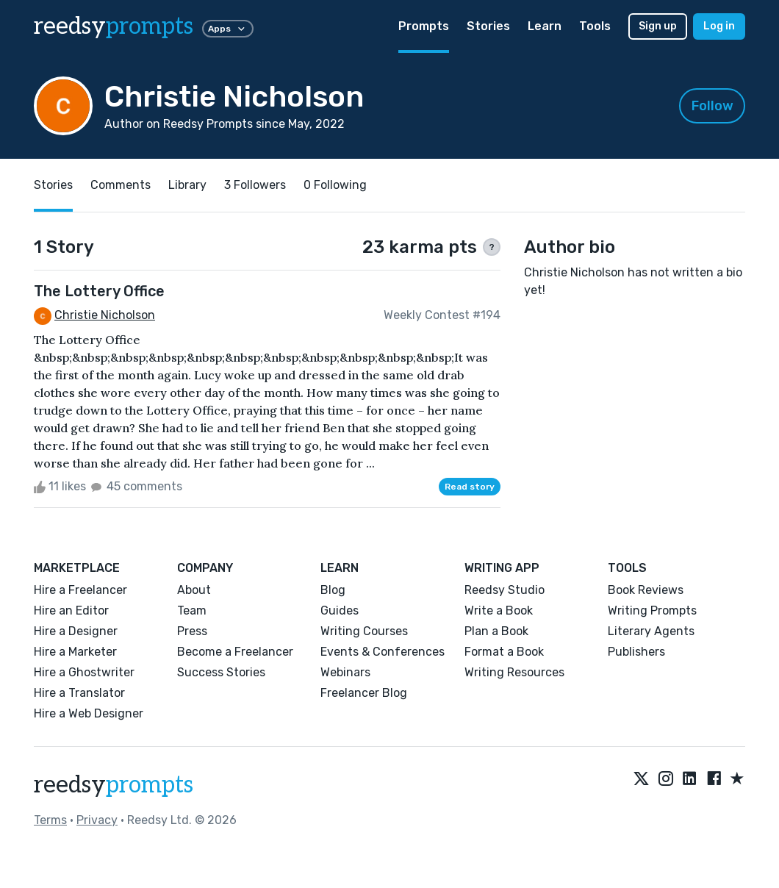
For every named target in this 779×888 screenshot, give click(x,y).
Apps (228, 29)
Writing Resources (514, 672)
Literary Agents (651, 631)
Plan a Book (496, 631)
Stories (488, 26)
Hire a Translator (79, 693)
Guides (339, 610)
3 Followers (255, 185)
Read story (470, 486)
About (194, 590)
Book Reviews (645, 590)
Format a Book (504, 652)
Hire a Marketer (75, 652)
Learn (544, 26)
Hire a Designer (76, 631)
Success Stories (221, 672)
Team (192, 610)
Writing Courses (364, 631)
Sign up (658, 26)
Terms (50, 820)
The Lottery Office (99, 291)
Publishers (636, 652)
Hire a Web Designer (88, 713)
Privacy (97, 820)
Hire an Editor (71, 610)
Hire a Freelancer (80, 590)
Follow (712, 106)
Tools (595, 26)
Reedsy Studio (504, 590)
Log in (719, 26)
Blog (332, 590)
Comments (120, 185)
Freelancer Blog (363, 693)
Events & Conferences (382, 652)
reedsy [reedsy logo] (113, 26)
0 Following (335, 185)
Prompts (423, 26)
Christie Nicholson (104, 315)
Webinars (345, 672)
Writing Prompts (652, 610)
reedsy (113, 785)
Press (192, 631)
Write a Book (498, 610)
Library (187, 185)
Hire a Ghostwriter (84, 672)
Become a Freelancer (235, 652)
